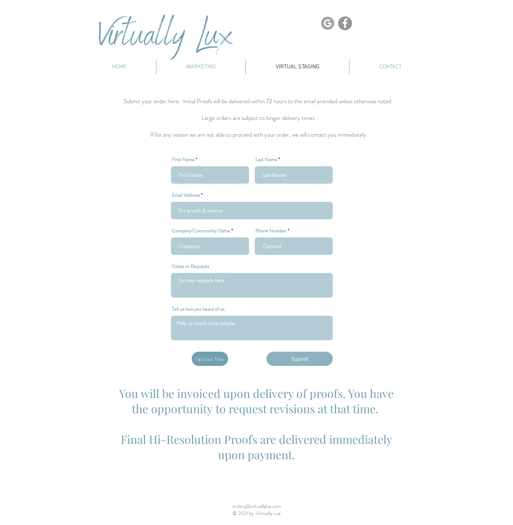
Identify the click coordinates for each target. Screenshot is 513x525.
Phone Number (270, 230)
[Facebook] (345, 23)
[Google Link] (328, 23)
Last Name (266, 159)
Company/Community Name (201, 230)
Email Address (186, 195)
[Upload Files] (210, 359)
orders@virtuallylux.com (256, 506)
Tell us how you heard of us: (199, 308)
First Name (183, 159)
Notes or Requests (190, 266)
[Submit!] (299, 359)
